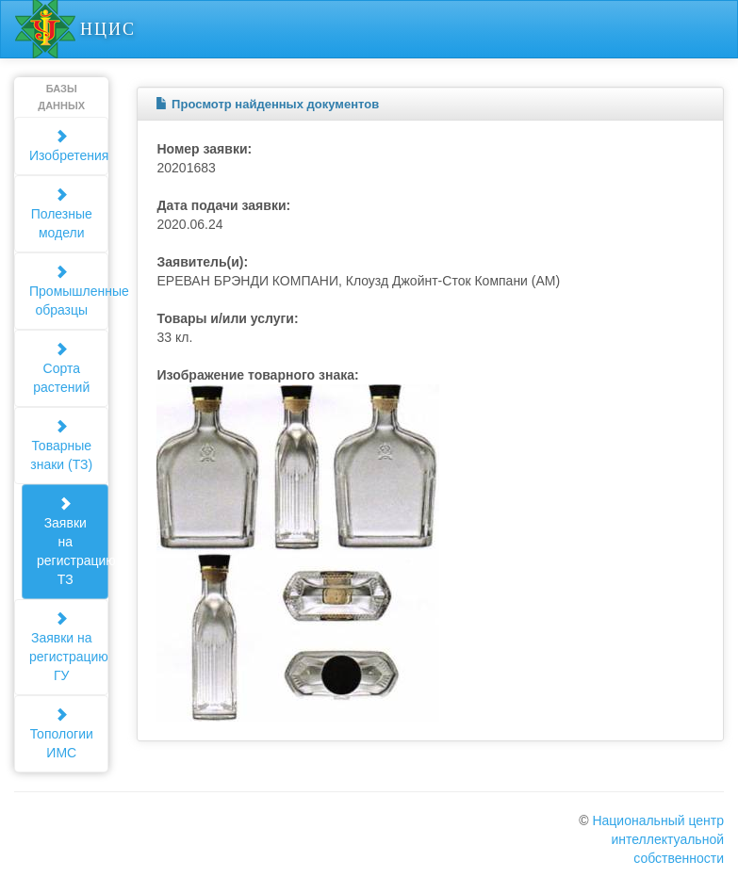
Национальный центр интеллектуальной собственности (658, 839)
